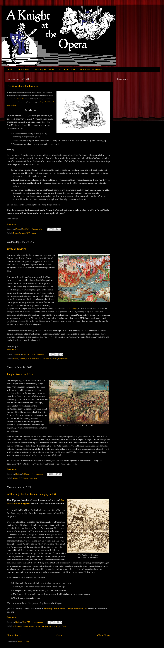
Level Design (71, 308)
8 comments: (38, 622)
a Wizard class (20, 99)
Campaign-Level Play (27, 358)
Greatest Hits (23, 69)
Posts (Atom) (23, 641)
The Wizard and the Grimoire (23, 86)
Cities (15, 478)
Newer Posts (14, 635)
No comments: (38, 354)
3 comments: (37, 229)
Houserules (46, 358)
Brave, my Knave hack (44, 69)
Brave (15, 233)
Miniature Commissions (91, 69)
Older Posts (103, 635)
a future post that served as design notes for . (66, 608)
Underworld (63, 358)
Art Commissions (67, 69)
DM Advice (50, 626)
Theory (64, 626)
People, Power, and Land (20, 374)
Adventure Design (20, 626)
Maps (25, 478)
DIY (28, 233)
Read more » (12, 224)
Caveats (22, 233)
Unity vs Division (16, 248)
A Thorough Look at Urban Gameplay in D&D (32, 494)
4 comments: (37, 474)
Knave (33, 233)
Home (9, 69)
